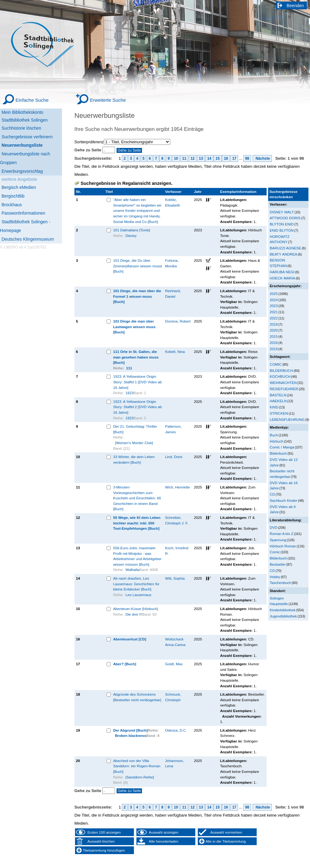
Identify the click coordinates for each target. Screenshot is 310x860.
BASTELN (278, 395)
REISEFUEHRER (284, 389)
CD (272, 494)
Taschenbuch (280, 583)
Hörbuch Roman (283, 546)
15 (217, 158)
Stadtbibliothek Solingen (25, 120)
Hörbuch (276, 441)
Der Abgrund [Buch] (130, 730)
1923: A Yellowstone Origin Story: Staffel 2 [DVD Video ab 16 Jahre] (137, 406)
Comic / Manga (282, 447)
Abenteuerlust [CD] (129, 639)
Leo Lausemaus (138, 595)
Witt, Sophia (175, 578)
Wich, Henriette (177, 487)
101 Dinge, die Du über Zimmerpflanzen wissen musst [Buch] (137, 265)
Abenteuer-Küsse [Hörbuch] (135, 609)
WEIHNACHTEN (283, 383)
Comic (275, 552)
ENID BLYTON (282, 230)
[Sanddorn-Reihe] (140, 777)
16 (226, 158)
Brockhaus (12, 204)
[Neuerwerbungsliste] (31, 144)
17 (234, 158)
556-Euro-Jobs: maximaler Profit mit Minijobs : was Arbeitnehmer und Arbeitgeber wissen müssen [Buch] (137, 556)
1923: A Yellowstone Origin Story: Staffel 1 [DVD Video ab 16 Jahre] (137, 381)
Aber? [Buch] (124, 664)
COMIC (276, 364)
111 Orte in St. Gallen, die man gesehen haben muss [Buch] (136, 357)
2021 (274, 312)
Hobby (275, 577)
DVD (273, 527)
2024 (274, 300)
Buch (274, 435)
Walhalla (133, 570)
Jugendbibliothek (283, 616)
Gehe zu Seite (88, 150)
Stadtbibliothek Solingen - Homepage (25, 226)
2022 (274, 318)
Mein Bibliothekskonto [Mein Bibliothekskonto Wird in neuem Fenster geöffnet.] (22, 112)
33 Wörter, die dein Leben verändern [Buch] (134, 459)
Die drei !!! (134, 614)
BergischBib (13, 196)
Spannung (278, 540)
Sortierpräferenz (89, 142)
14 (209, 158)
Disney (131, 236)
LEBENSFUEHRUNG (287, 419)
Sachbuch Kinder (283, 500)
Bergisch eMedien (19, 187)
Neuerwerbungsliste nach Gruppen (25, 158)
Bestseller (278, 564)
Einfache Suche (32, 100)
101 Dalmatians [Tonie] (131, 230)
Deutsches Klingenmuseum (28, 239)
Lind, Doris (174, 457)
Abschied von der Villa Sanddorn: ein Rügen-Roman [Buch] (136, 766)
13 (201, 158)
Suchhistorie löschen (21, 128)
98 (247, 158)
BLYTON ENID (282, 224)
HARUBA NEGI (282, 272)
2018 (274, 324)
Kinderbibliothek (282, 610)
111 (129, 368)
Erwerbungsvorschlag (22, 171)
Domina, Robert (178, 321)
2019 (274, 349)
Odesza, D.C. (176, 730)
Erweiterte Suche (108, 100)
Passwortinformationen (23, 213)
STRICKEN (279, 413)
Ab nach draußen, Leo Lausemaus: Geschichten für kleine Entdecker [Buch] (136, 583)
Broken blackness (130, 735)
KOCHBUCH (280, 376)
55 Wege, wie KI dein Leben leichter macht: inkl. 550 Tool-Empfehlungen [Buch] (137, 522)
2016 (274, 343)
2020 (274, 330)
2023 (274, 306)
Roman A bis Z (281, 534)
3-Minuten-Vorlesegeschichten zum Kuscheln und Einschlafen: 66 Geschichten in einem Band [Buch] (137, 498)
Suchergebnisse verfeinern (27, 136)
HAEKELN (278, 401)
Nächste (262, 158)
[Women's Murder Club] (134, 443)
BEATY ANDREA (283, 254)
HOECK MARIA (282, 278)
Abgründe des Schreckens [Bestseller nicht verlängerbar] (137, 697)
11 (184, 158)
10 (176, 158)
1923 (130, 393)
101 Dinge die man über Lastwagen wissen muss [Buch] (134, 326)
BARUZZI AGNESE (285, 248)
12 (193, 158)
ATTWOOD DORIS (285, 218)
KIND (274, 407)
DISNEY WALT (282, 212)
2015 (274, 336)
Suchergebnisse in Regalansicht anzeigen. (126, 183)
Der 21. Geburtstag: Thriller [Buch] (135, 429)
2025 (274, 294)
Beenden (295, 5)
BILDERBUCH (281, 370)
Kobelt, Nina (175, 352)
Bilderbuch (278, 453)
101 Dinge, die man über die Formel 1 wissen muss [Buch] (137, 296)
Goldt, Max (174, 664)
